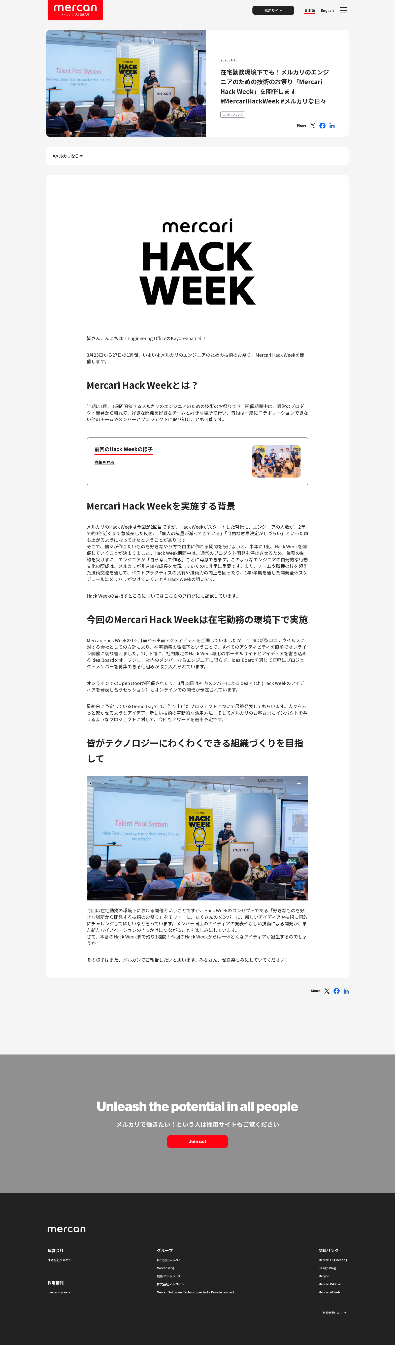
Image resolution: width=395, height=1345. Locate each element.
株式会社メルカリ (60, 1260)
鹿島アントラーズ (169, 1276)
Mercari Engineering (333, 1260)
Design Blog (327, 1268)
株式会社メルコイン (170, 1284)
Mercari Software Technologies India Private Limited (195, 1292)
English (327, 10)
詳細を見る (104, 462)
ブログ (189, 595)
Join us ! (197, 1141)
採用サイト (273, 10)
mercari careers (59, 1292)
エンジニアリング (233, 114)
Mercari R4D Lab (330, 1284)
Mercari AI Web (329, 1292)
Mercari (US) (165, 1268)
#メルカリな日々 (67, 156)
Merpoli (324, 1276)
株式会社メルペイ (169, 1260)
